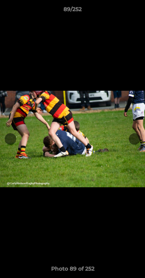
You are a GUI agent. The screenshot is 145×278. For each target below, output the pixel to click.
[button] (135, 11)
